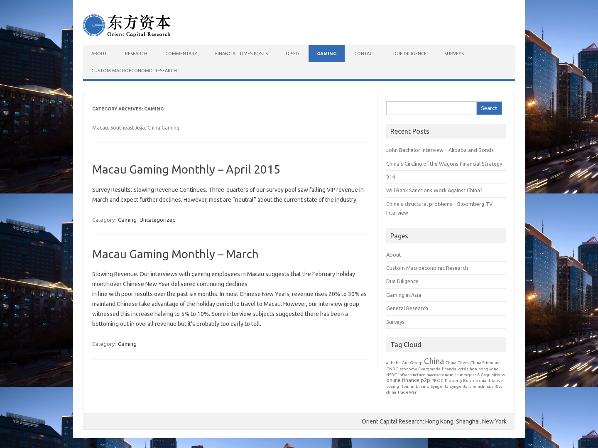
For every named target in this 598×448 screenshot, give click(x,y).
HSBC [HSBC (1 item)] (391, 374)
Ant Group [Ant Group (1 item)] (412, 362)
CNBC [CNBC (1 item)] (392, 369)
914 (390, 177)
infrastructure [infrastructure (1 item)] (411, 374)
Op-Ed (292, 53)
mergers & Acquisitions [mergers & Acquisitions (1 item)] (482, 374)
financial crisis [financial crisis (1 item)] (455, 369)
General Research (407, 308)
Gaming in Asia (403, 295)
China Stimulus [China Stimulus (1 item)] (484, 362)
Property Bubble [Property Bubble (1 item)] (461, 380)
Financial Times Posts (241, 53)
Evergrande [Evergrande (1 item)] (429, 369)
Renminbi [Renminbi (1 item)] (410, 386)
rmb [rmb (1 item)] (425, 386)
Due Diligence (409, 53)
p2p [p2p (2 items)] (425, 380)
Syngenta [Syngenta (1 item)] (439, 386)
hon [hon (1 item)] (473, 369)
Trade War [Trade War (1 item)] (407, 392)
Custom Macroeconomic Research (134, 70)
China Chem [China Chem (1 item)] (457, 362)
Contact (364, 53)
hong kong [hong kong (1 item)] (488, 369)
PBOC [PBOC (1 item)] (437, 380)
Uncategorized (158, 220)
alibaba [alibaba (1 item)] (393, 362)
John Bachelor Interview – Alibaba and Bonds (440, 150)
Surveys (454, 53)
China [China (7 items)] (434, 361)
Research (136, 53)
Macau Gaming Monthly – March (175, 253)
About (99, 53)
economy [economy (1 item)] (408, 369)
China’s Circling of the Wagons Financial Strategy (444, 163)
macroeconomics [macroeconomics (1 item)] (442, 374)
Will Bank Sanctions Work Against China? (434, 190)
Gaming (326, 53)
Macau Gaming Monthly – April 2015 (186, 169)
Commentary (181, 53)
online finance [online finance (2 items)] (402, 380)
